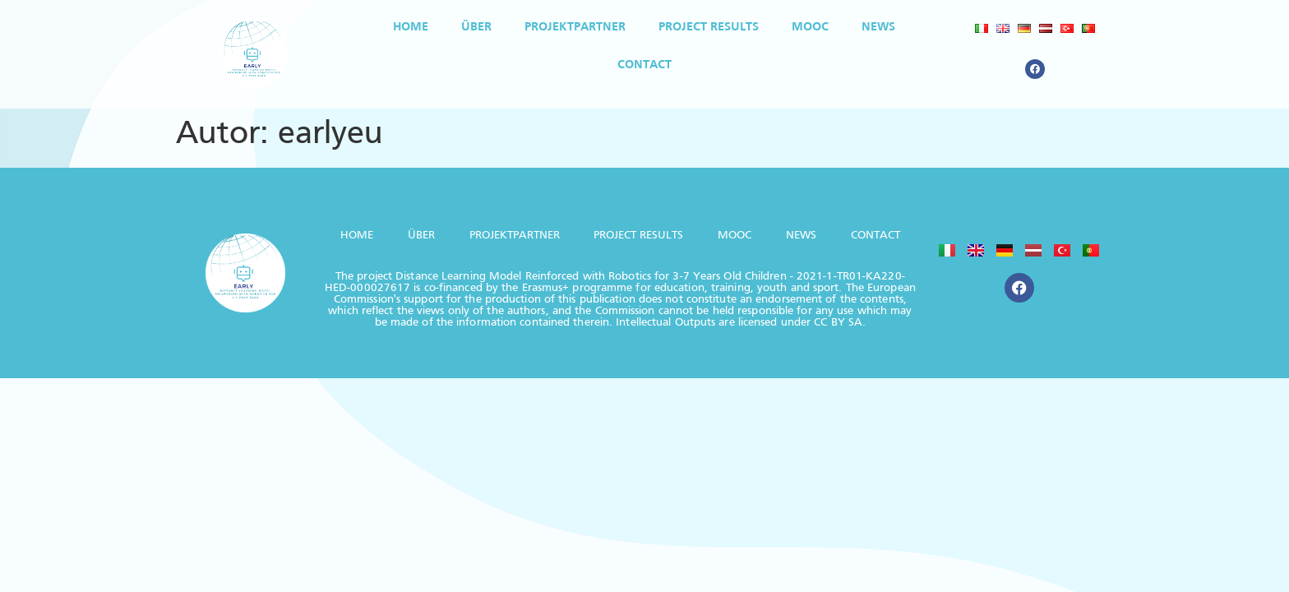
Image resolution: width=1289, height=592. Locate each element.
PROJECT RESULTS (708, 27)
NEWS (878, 27)
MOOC (810, 27)
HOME (410, 27)
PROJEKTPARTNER (575, 27)
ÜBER (476, 27)
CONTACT (644, 65)
